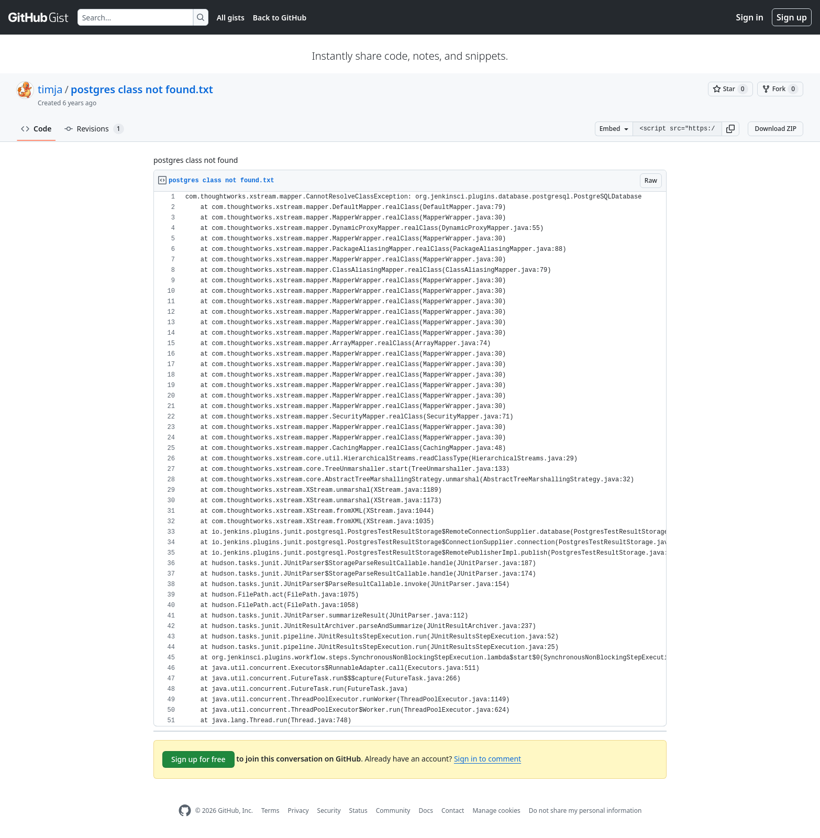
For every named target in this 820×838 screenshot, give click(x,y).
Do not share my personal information (585, 810)
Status (358, 810)
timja (50, 89)
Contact (452, 810)
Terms (270, 810)
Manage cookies (496, 810)
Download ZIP (775, 128)
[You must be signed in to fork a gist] (780, 89)
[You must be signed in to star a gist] (730, 89)
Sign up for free (198, 759)
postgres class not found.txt (142, 89)
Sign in (749, 17)
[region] (410, 459)
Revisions (94, 129)
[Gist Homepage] (38, 17)
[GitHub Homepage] (185, 810)
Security (329, 810)
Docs (425, 810)
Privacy (298, 810)
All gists (231, 18)
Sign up (792, 17)
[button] (730, 129)
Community (393, 810)
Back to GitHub (279, 18)
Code (36, 129)
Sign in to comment (487, 759)
